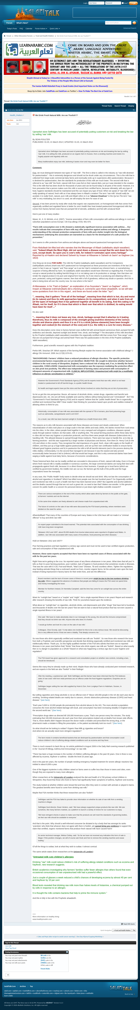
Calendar (29, 29)
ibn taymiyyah (70, 993)
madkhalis (37, 993)
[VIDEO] (44, 963)
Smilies (43, 958)
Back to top (129, 994)
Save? (125, 3)
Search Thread (120, 106)
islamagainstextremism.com (14, 993)
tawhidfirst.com (29, 991)
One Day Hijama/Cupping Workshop (89, 937)
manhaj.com (58, 991)
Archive (23, 986)
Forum (9, 23)
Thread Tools (107, 106)
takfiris (28, 993)
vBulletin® (49, 1003)
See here (57, 710)
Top (134, 930)
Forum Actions (40, 29)
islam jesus (81, 993)
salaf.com (7, 991)
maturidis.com (47, 993)
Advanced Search (129, 28)
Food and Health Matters (45, 36)
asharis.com (68, 991)
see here (45, 700)
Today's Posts (12, 29)
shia (85, 991)
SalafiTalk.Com (10, 986)
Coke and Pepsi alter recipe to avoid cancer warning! (56, 937)
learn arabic (8, 996)
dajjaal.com (59, 993)
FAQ (21, 29)
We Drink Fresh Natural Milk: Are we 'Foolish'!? (28, 101)
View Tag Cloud (10, 948)
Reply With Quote (128, 924)
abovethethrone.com (44, 991)
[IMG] (43, 960)
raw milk (8, 946)
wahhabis (89, 993)
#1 (134, 110)
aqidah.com (17, 991)
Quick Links (54, 29)
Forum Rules (45, 969)
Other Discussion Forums (23, 36)
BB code (44, 955)
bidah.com (78, 991)
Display (131, 106)
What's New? (22, 23)
